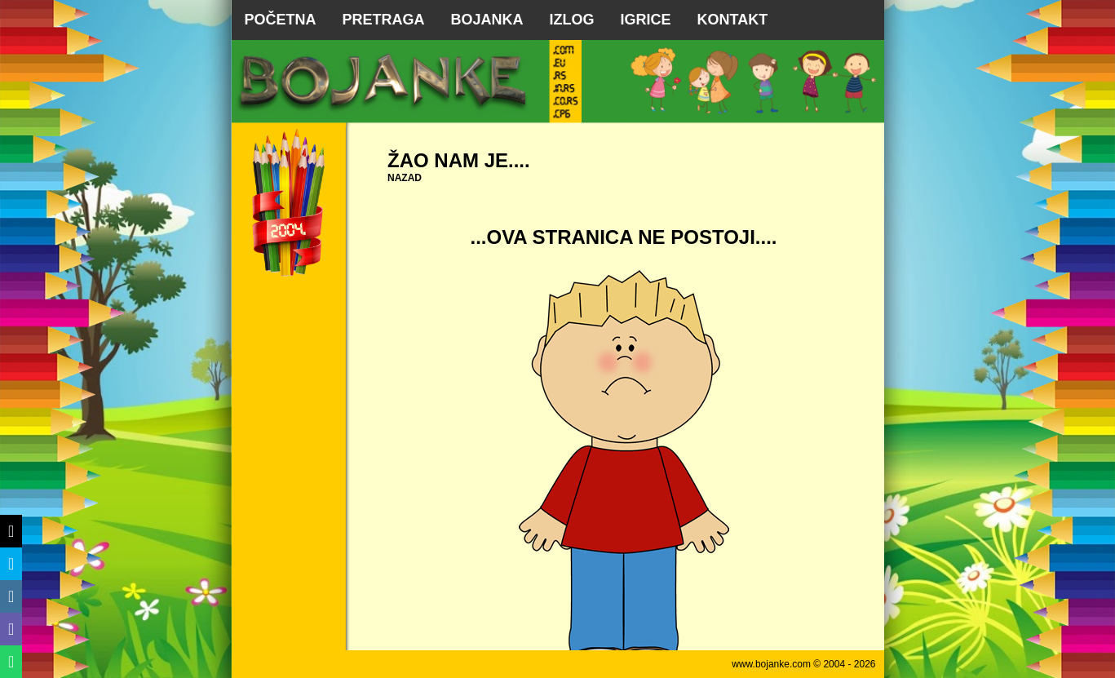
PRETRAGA (384, 19)
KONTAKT (732, 19)
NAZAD (404, 178)
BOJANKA (487, 19)
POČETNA (280, 19)
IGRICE (646, 19)
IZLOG (572, 19)
